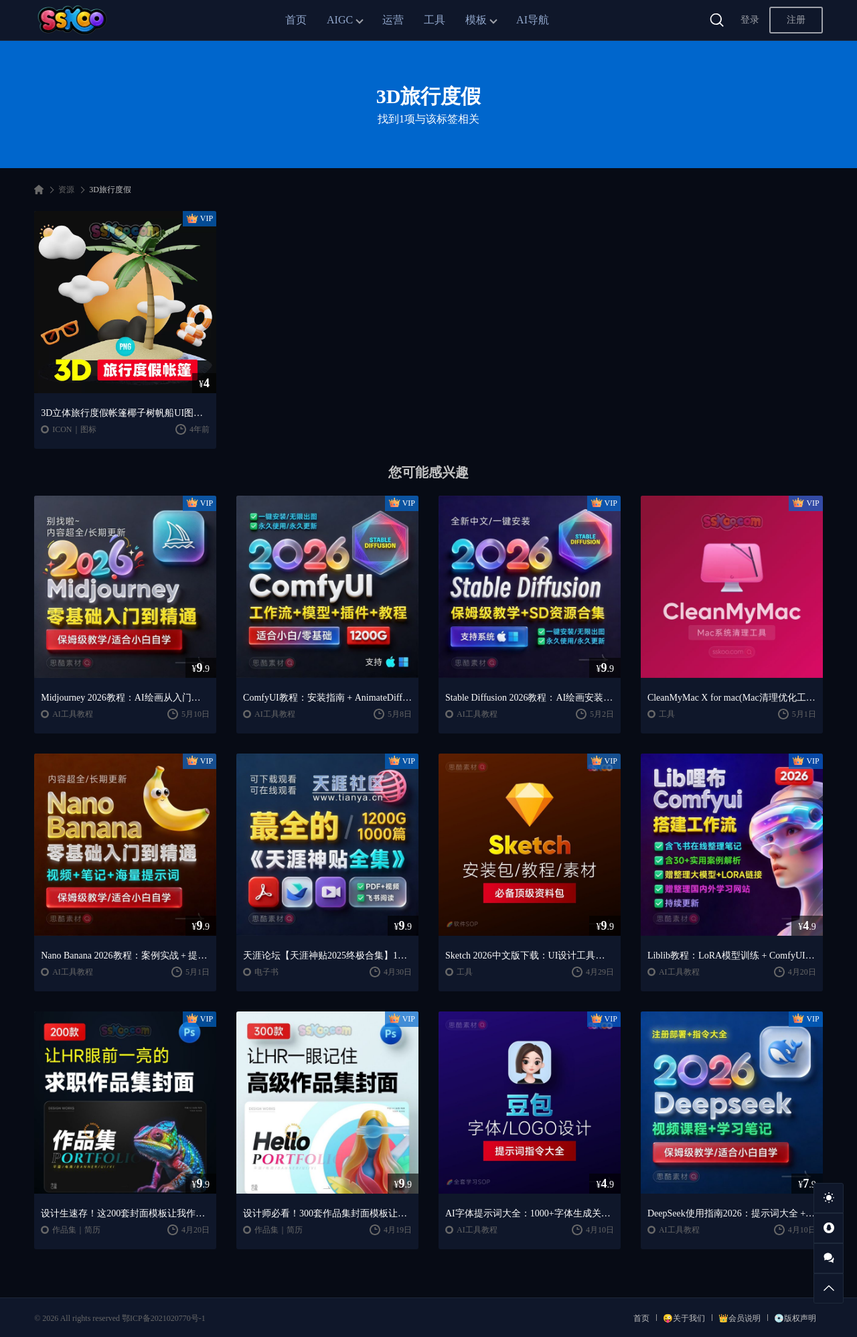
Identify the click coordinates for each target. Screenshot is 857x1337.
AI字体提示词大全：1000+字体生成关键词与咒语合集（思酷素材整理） (529, 1213)
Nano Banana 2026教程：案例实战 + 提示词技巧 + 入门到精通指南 (125, 956)
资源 (66, 189)
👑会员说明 (739, 1318)
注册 (796, 20)
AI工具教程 (72, 714)
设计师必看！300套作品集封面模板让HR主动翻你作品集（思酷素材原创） (327, 1213)
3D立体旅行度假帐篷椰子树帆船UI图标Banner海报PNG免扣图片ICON (125, 413)
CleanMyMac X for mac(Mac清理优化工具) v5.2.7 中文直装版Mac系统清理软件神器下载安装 (731, 698)
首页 (296, 19)
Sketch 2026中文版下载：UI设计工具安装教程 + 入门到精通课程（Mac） (529, 956)
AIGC (340, 19)
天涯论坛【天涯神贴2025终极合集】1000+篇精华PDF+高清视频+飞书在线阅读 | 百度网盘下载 (327, 956)
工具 (434, 19)
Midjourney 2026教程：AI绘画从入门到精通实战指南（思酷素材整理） (125, 698)
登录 (750, 20)
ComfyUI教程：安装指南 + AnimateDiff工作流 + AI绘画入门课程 (327, 698)
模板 (476, 19)
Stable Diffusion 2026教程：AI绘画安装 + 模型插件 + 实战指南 (529, 698)
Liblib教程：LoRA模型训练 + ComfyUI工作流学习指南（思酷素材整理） (731, 956)
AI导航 (532, 19)
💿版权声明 (795, 1318)
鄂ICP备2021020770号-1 (164, 1318)
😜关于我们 (684, 1318)
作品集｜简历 (76, 1230)
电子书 (266, 972)
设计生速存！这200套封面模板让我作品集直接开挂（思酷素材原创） (125, 1213)
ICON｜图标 (74, 429)
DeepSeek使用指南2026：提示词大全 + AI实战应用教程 (731, 1213)
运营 (393, 19)
